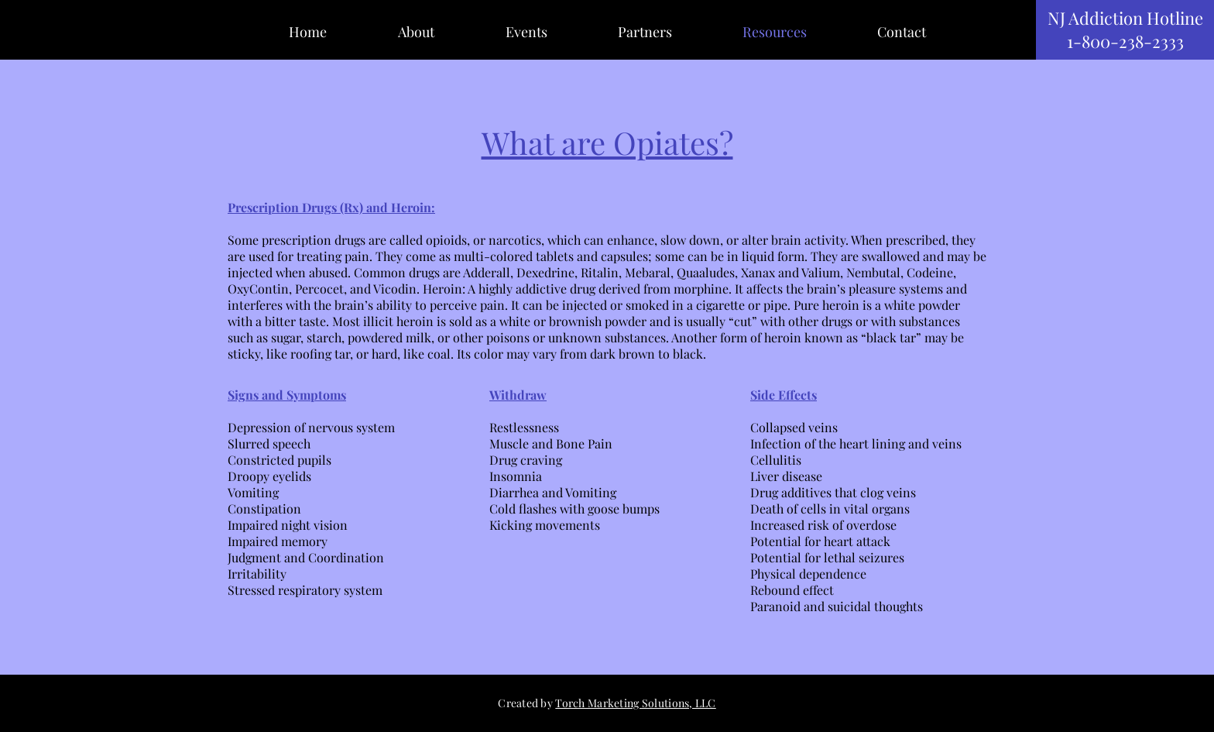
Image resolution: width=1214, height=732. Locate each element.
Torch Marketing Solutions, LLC (635, 703)
